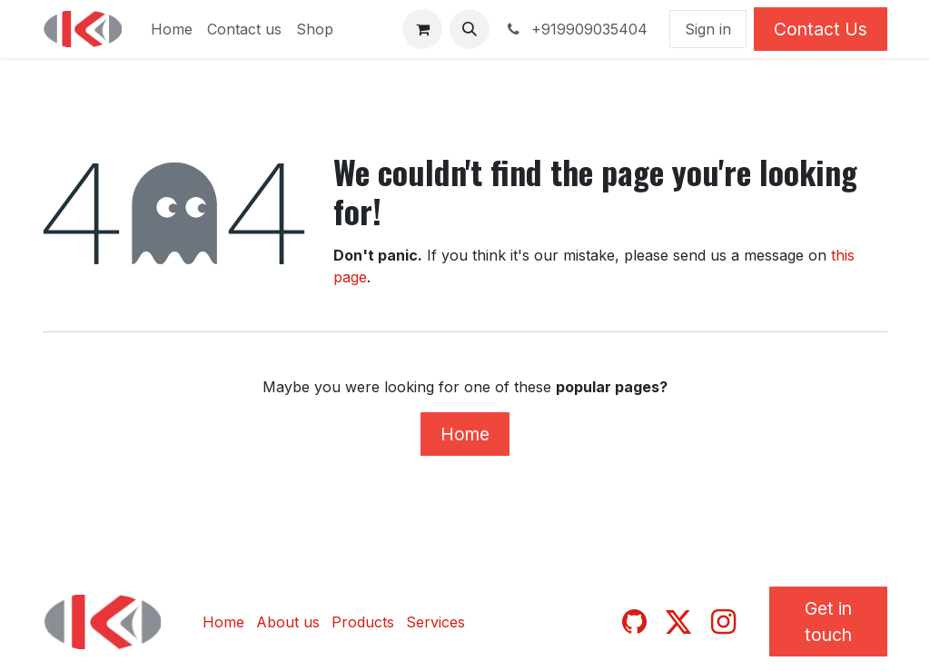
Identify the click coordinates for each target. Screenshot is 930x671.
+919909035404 (576, 29)
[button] (470, 29)
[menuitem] (171, 29)
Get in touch (828, 621)
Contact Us (820, 29)
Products (362, 622)
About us (288, 622)
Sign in (708, 29)
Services (435, 622)
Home (465, 434)
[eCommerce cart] (422, 29)
